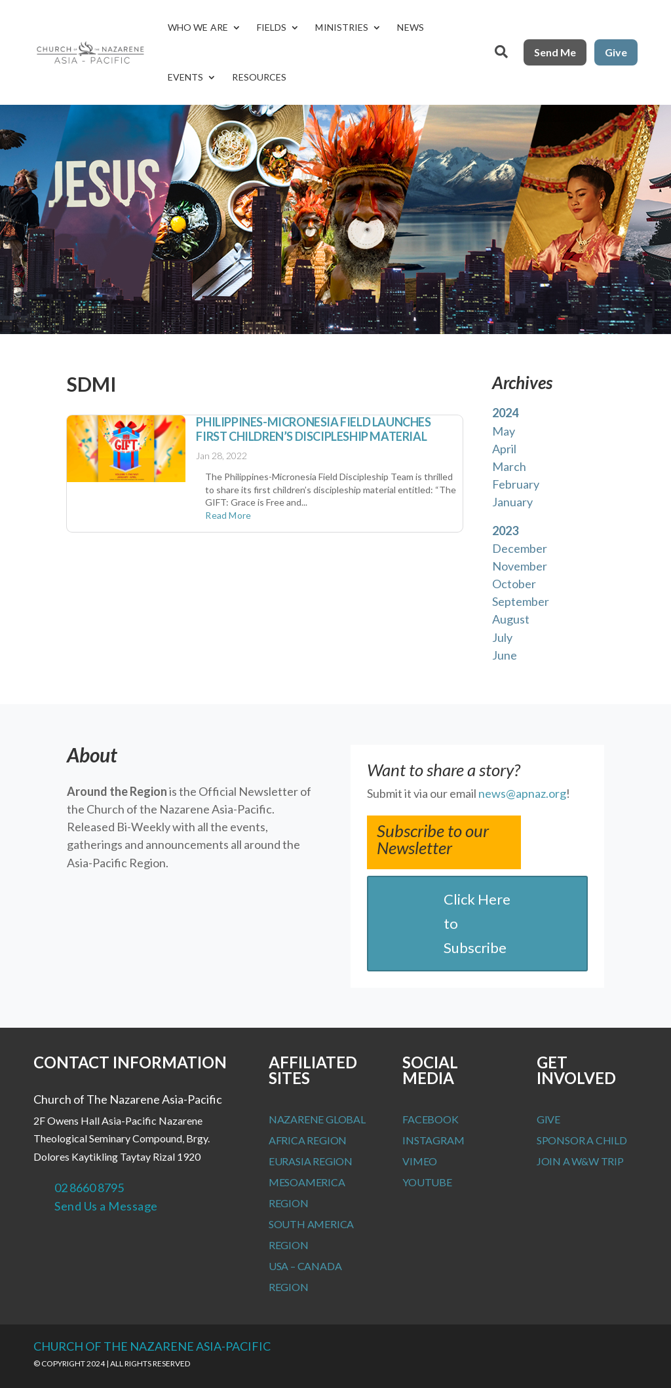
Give (616, 52)
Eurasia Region (311, 1161)
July (502, 637)
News (410, 27)
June (504, 655)
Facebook (430, 1119)
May (503, 431)
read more (228, 515)
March (509, 466)
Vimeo (419, 1161)
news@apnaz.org (522, 793)
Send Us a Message (106, 1206)
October (514, 583)
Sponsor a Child (582, 1140)
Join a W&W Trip (580, 1161)
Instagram (433, 1140)
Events (186, 77)
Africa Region (308, 1140)
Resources (259, 77)
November (519, 566)
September (520, 601)
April (504, 448)
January (512, 502)
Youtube (427, 1182)
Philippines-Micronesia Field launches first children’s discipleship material (313, 429)
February (515, 484)
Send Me (555, 52)
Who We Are (198, 27)
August (510, 619)
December (519, 548)
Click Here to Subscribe (477, 923)
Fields (272, 27)
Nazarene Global (317, 1119)
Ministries (341, 27)
